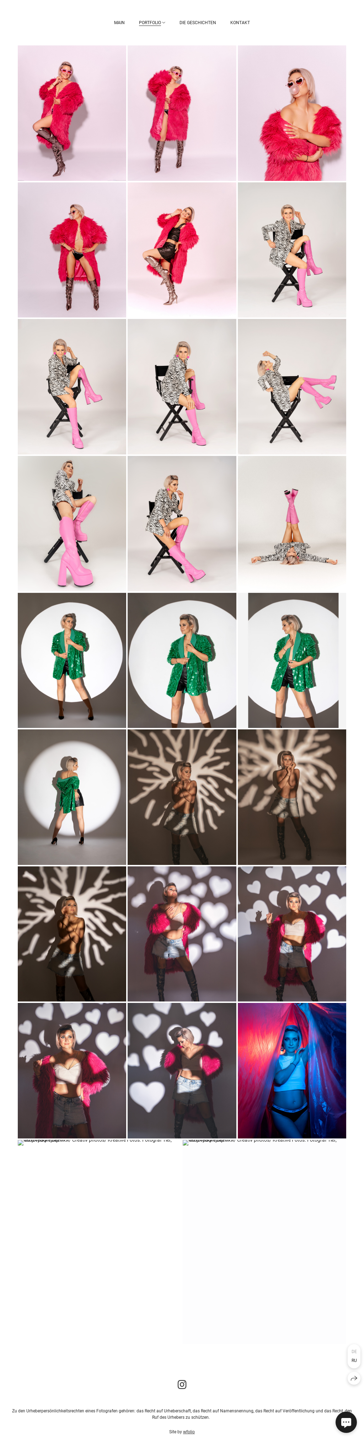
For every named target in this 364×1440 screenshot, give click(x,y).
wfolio (189, 1434)
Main (119, 22)
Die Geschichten (198, 22)
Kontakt (240, 22)
